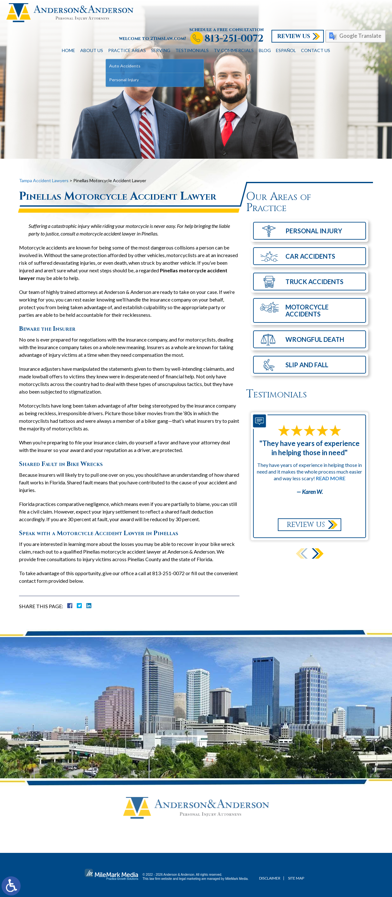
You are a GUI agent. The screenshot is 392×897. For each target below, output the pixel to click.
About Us (91, 50)
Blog (265, 50)
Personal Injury (313, 231)
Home (68, 50)
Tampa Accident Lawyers (44, 180)
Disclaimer (269, 878)
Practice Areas (127, 50)
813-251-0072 (234, 39)
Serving (160, 50)
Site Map (296, 878)
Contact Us (315, 50)
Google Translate (360, 35)
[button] (317, 553)
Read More (330, 478)
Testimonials (192, 50)
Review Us (293, 36)
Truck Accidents (314, 281)
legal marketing (190, 878)
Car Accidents (310, 256)
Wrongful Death (314, 339)
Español (286, 50)
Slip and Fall (306, 365)
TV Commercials (234, 50)
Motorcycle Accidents (307, 310)
